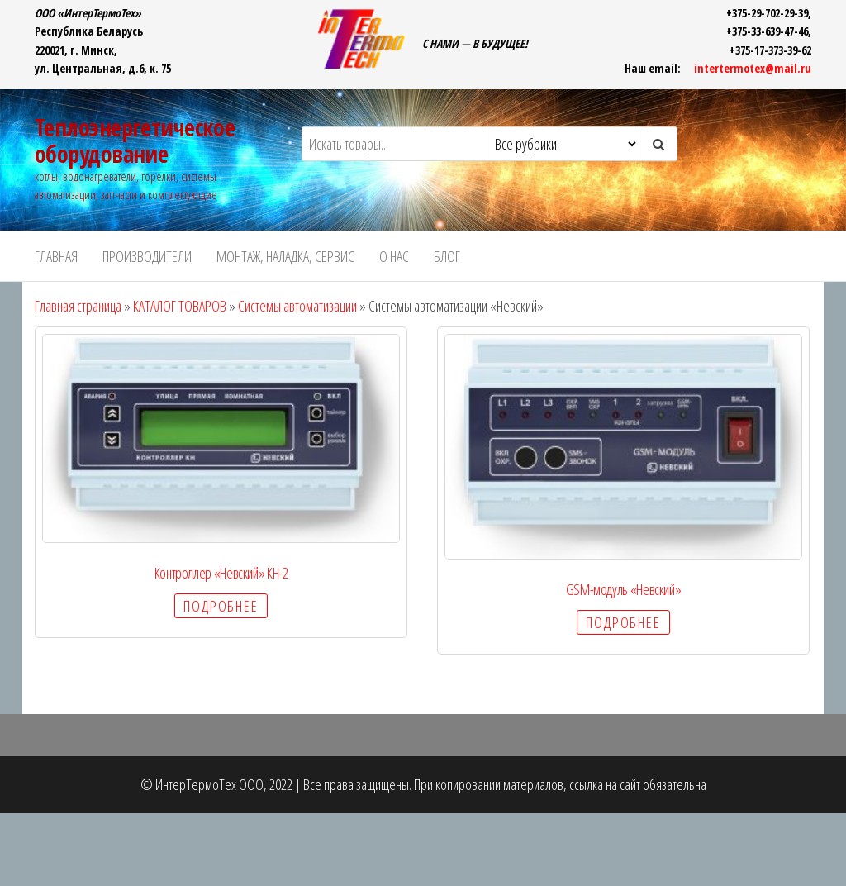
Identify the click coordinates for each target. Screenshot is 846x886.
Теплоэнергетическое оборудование (135, 140)
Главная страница (78, 306)
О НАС (394, 256)
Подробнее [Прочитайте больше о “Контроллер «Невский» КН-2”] (220, 606)
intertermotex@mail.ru (752, 68)
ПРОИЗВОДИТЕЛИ (147, 256)
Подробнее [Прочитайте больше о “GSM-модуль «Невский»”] (623, 622)
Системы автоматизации (297, 306)
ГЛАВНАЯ (56, 256)
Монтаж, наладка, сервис (285, 256)
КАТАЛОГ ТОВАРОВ (179, 306)
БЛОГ (447, 256)
